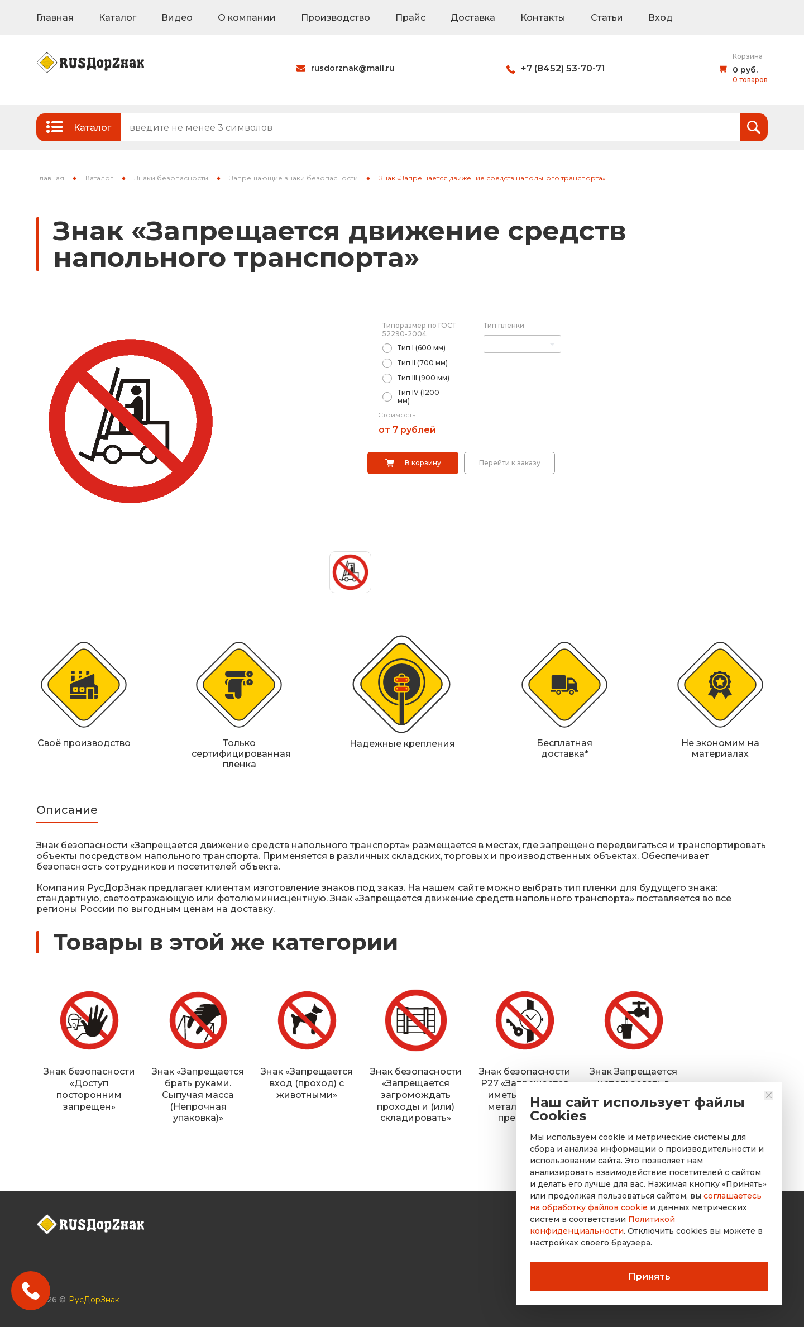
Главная (55, 17)
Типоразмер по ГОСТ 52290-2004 (419, 329)
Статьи (607, 17)
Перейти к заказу (509, 463)
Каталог (117, 17)
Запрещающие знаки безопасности (293, 178)
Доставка (473, 17)
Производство (335, 17)
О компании (247, 17)
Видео (177, 17)
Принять (649, 1276)
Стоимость (396, 414)
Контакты (543, 17)
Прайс (410, 17)
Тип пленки (504, 325)
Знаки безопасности (171, 178)
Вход (660, 17)
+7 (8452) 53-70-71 (563, 68)
